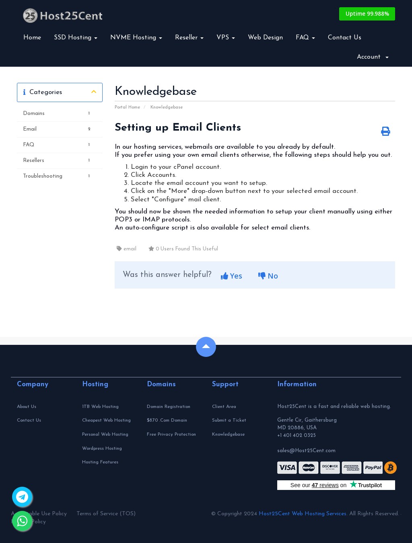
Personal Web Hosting (105, 434)
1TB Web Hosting (100, 406)
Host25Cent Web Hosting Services (302, 514)
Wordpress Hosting (102, 448)
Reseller (189, 38)
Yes (231, 276)
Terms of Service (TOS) (106, 514)
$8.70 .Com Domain (167, 420)
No (268, 276)
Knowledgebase (166, 107)
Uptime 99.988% (366, 14)
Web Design (265, 38)
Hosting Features (100, 462)
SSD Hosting (75, 38)
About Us (26, 406)
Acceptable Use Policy (39, 514)
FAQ (305, 38)
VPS (225, 38)
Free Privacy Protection (171, 434)
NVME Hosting (136, 38)
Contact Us (344, 38)
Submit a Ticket (229, 420)
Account (373, 57)
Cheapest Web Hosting (106, 420)
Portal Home (127, 107)
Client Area (224, 406)
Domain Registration (168, 406)
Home (32, 38)
